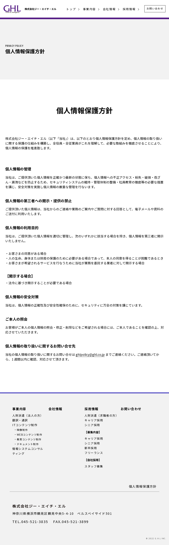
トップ (71, 9)
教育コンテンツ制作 (29, 439)
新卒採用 (90, 448)
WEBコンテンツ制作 (29, 434)
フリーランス (93, 453)
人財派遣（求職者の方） (101, 415)
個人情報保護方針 (143, 486)
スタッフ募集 (93, 466)
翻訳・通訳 (20, 420)
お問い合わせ (154, 8)
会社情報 (109, 9)
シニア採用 (92, 425)
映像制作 (22, 430)
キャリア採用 (93, 420)
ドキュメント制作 (28, 444)
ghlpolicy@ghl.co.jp (90, 354)
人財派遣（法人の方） (27, 415)
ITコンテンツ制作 (24, 425)
